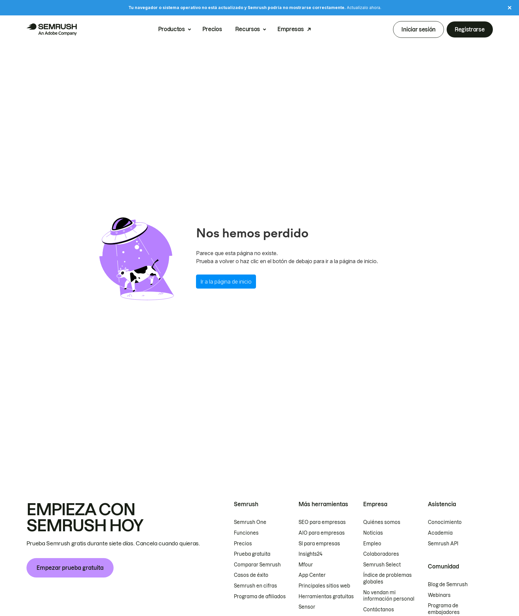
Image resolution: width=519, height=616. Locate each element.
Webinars (439, 595)
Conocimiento (445, 522)
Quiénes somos (381, 522)
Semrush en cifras (255, 586)
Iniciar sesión (418, 29)
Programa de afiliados (260, 596)
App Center (312, 575)
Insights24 (310, 554)
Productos (171, 29)
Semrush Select (382, 564)
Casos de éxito (251, 575)
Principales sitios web (324, 586)
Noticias (373, 533)
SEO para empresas (322, 522)
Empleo (372, 543)
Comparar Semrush (257, 564)
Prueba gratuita (252, 554)
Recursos (247, 29)
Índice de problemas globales (387, 578)
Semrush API (443, 543)
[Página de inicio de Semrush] (51, 29)
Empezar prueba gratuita (70, 568)
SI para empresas (319, 543)
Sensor (307, 607)
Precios (212, 29)
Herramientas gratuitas (326, 596)
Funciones (246, 533)
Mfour (306, 564)
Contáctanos (378, 609)
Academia (440, 533)
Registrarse (469, 29)
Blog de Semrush (448, 584)
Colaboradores (381, 554)
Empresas (290, 29)
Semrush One (250, 522)
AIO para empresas (322, 533)
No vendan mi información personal (388, 596)
